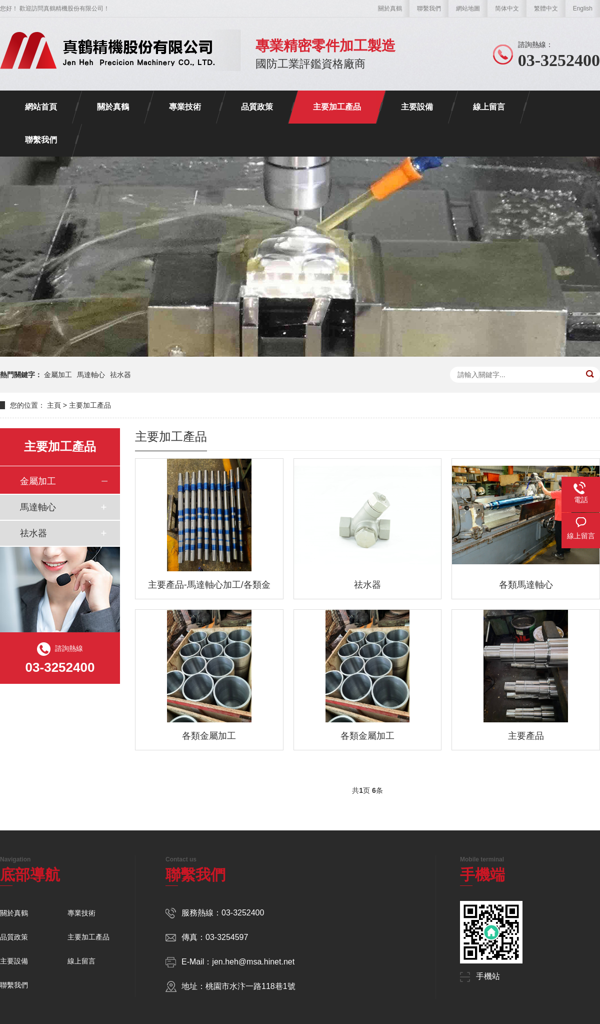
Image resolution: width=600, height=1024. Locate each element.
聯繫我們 (429, 8)
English (582, 8)
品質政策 (257, 107)
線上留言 (489, 107)
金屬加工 (58, 375)
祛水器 (120, 375)
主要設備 (417, 107)
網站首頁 (41, 107)
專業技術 (185, 107)
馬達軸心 (91, 375)
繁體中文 (546, 8)
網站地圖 (468, 8)
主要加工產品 (337, 107)
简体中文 (507, 8)
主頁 (54, 405)
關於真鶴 (390, 8)
